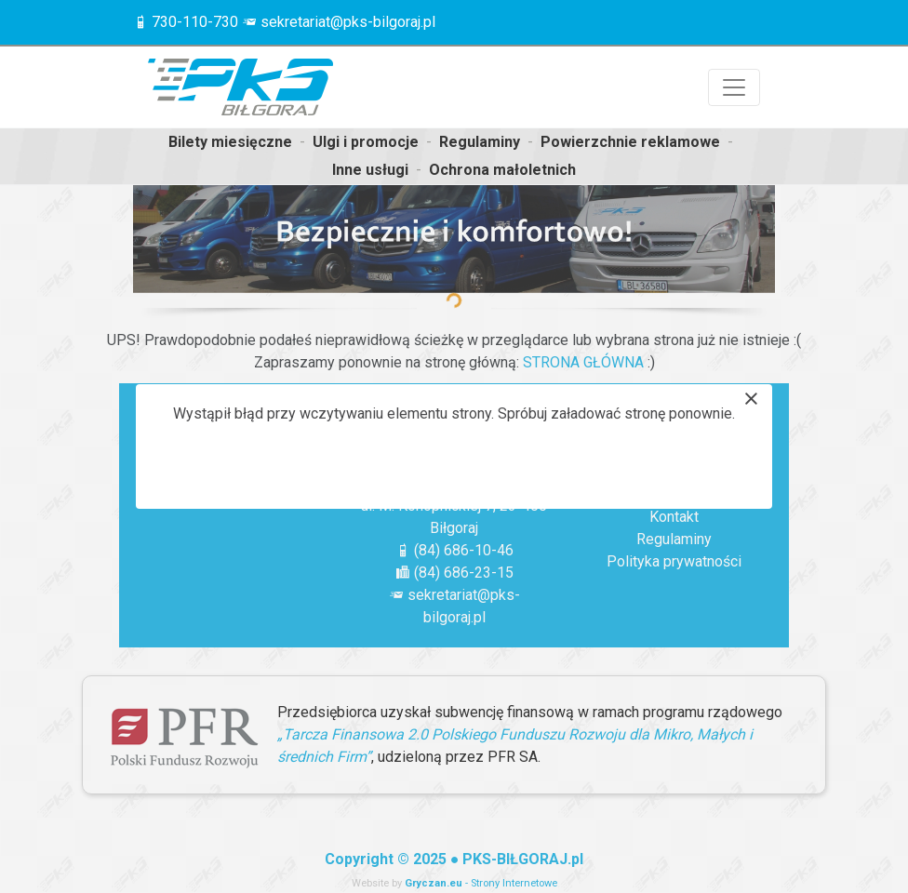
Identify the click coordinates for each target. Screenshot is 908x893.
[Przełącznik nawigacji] (734, 87)
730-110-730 (195, 22)
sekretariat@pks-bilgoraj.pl (347, 22)
